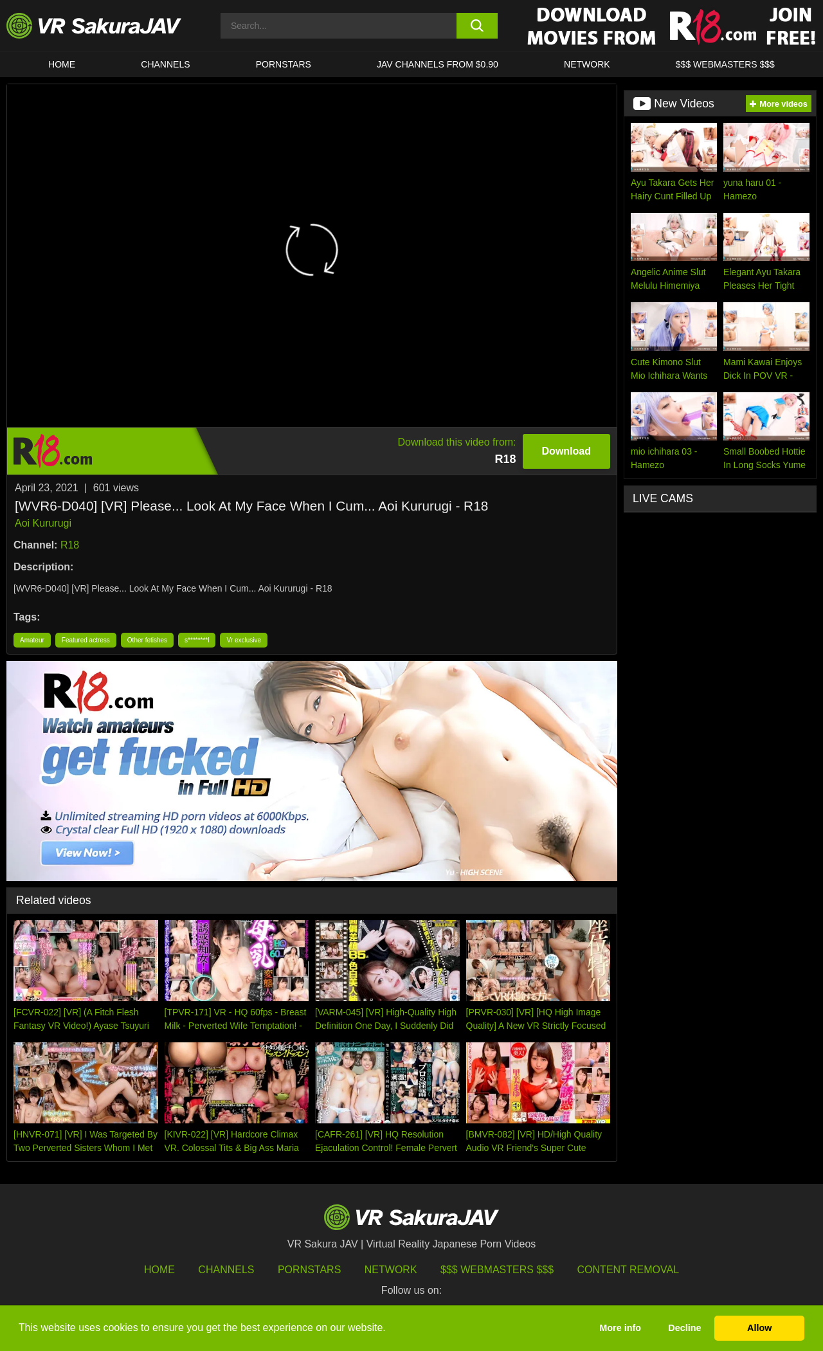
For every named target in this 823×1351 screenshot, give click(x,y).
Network (587, 64)
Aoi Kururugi (43, 523)
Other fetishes (147, 640)
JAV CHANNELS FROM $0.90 (437, 64)
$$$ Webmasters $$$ (497, 1269)
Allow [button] (759, 1328)
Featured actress (86, 640)
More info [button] (620, 1328)
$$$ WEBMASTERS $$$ (725, 64)
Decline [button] (684, 1328)
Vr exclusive (243, 640)
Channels (165, 64)
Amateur (32, 640)
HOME (61, 64)
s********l (197, 640)
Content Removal (628, 1269)
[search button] (477, 26)
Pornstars (283, 64)
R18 (69, 544)
